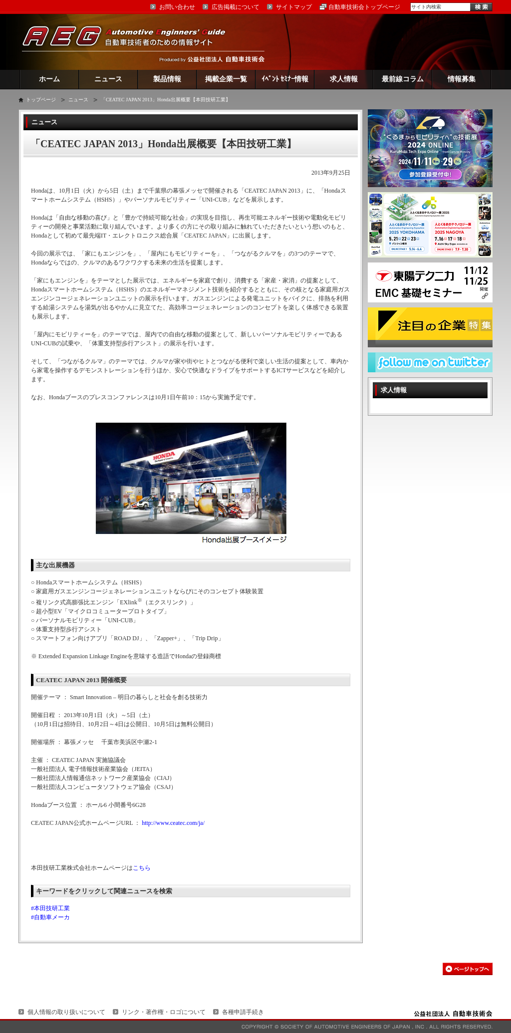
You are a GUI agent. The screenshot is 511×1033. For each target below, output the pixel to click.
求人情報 (344, 79)
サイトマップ (294, 6)
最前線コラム (403, 79)
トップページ (41, 99)
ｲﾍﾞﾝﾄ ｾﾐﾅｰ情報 (285, 79)
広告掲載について (235, 6)
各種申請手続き (243, 1012)
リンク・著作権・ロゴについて (164, 1012)
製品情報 (167, 79)
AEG (130, 41)
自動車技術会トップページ (364, 6)
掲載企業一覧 (226, 79)
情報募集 (462, 79)
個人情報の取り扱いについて (66, 1012)
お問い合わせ (177, 6)
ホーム (49, 79)
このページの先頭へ (468, 969)
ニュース (108, 79)
